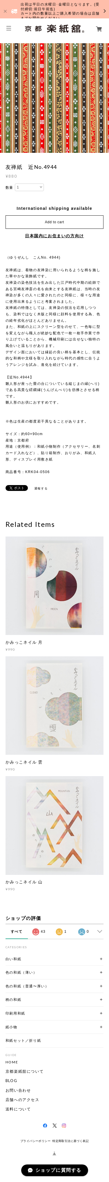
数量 (9, 188)
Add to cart (54, 222)
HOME (12, 1062)
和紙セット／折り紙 (23, 1040)
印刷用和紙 (15, 1013)
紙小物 (11, 1027)
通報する (41, 488)
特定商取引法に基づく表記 (70, 1141)
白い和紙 (13, 959)
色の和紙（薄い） (21, 972)
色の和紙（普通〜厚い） (27, 986)
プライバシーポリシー (35, 1141)
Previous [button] (6, 98)
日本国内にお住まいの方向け (54, 235)
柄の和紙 (13, 999)
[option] (54, 98)
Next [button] (103, 98)
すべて (17, 932)
